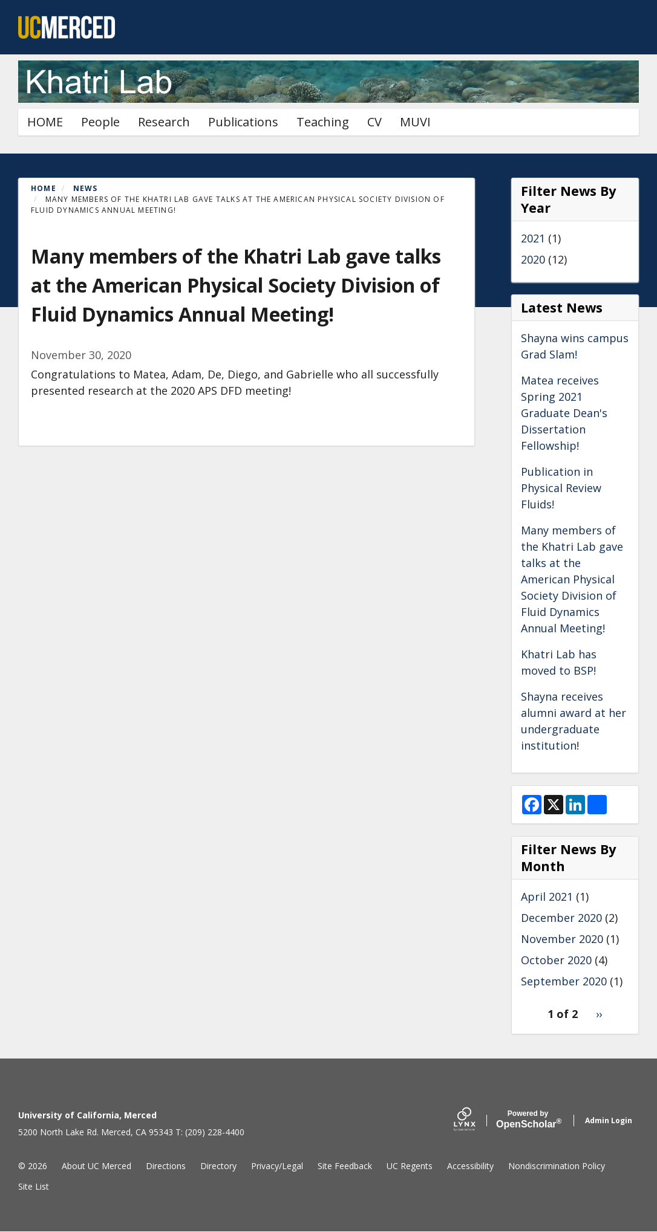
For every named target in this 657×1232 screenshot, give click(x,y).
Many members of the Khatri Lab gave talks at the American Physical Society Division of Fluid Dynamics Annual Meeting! (572, 579)
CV (374, 122)
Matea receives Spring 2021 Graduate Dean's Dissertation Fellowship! (564, 413)
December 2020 (561, 917)
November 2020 (562, 939)
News (85, 188)
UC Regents (410, 1166)
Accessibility (470, 1166)
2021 (533, 238)
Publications (243, 122)
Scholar (528, 1119)
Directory (218, 1166)
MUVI (415, 122)
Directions (166, 1166)
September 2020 (564, 981)
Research (164, 122)
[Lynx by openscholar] (475, 1120)
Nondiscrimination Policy (556, 1166)
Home (43, 188)
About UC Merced (96, 1166)
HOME (45, 122)
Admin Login (608, 1120)
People (100, 122)
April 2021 (547, 896)
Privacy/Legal (277, 1166)
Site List (33, 1186)
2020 (533, 259)
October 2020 (556, 960)
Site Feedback (345, 1166)
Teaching (322, 122)
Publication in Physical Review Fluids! (561, 487)
